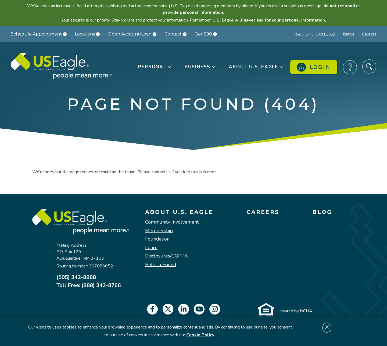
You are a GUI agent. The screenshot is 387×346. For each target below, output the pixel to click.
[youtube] (199, 309)
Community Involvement (172, 222)
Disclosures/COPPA (166, 256)
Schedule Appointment (39, 34)
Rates (348, 34)
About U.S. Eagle (179, 212)
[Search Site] (369, 66)
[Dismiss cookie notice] (326, 328)
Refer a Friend (160, 265)
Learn (151, 248)
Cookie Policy (200, 335)
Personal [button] (154, 67)
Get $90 (206, 34)
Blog (322, 212)
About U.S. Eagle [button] (256, 67)
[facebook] (152, 309)
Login (314, 67)
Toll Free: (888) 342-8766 (88, 285)
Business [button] (200, 67)
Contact (175, 34)
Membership (159, 231)
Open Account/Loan (132, 34)
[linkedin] (183, 309)
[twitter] (168, 309)
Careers (369, 34)
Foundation (157, 239)
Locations (87, 34)
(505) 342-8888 (76, 277)
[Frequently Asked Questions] (350, 67)
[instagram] (214, 309)
